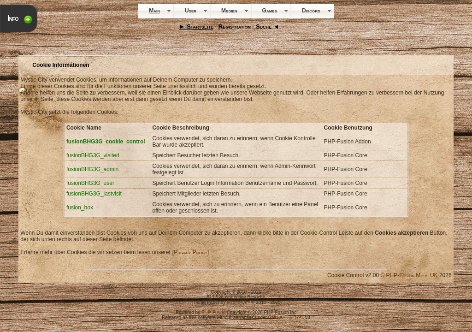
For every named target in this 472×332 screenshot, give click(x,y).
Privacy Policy (190, 252)
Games (269, 10)
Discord (311, 10)
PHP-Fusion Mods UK (412, 275)
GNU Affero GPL (286, 317)
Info (12, 18)
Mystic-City (238, 302)
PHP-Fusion (213, 312)
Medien (229, 10)
